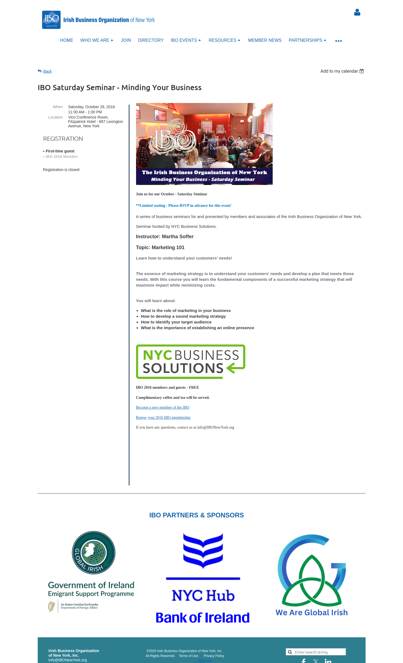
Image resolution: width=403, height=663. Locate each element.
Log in (357, 12)
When (58, 107)
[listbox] (343, 71)
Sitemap (204, 627)
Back (47, 71)
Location (55, 117)
